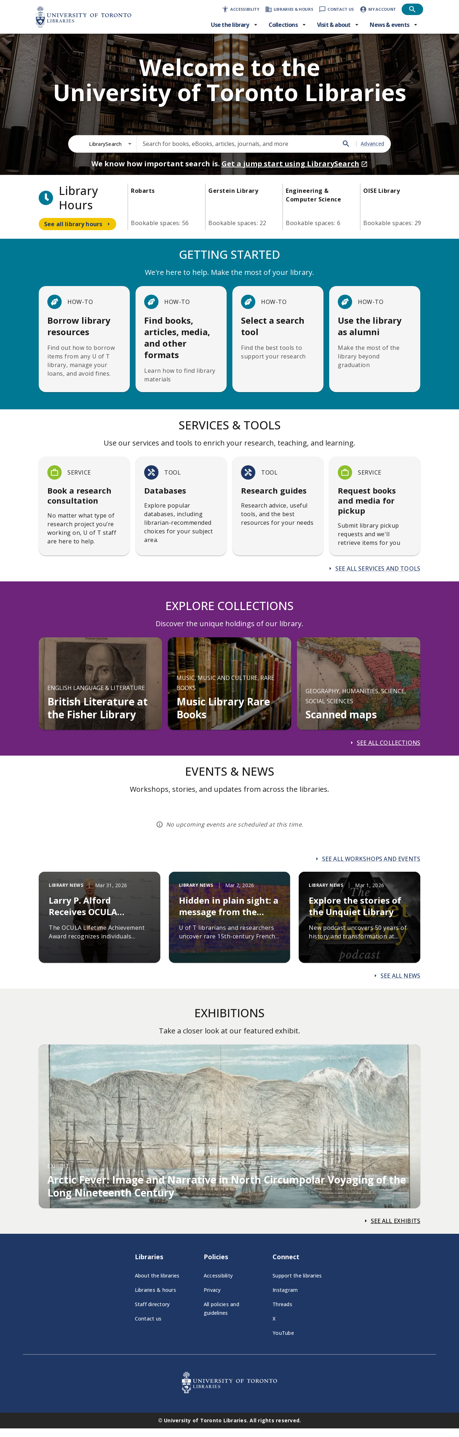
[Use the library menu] (234, 25)
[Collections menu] (287, 25)
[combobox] (110, 143)
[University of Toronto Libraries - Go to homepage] (229, 1391)
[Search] (346, 144)
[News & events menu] (393, 25)
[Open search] (412, 9)
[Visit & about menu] (338, 25)
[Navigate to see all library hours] (77, 224)
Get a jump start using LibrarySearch (295, 163)
